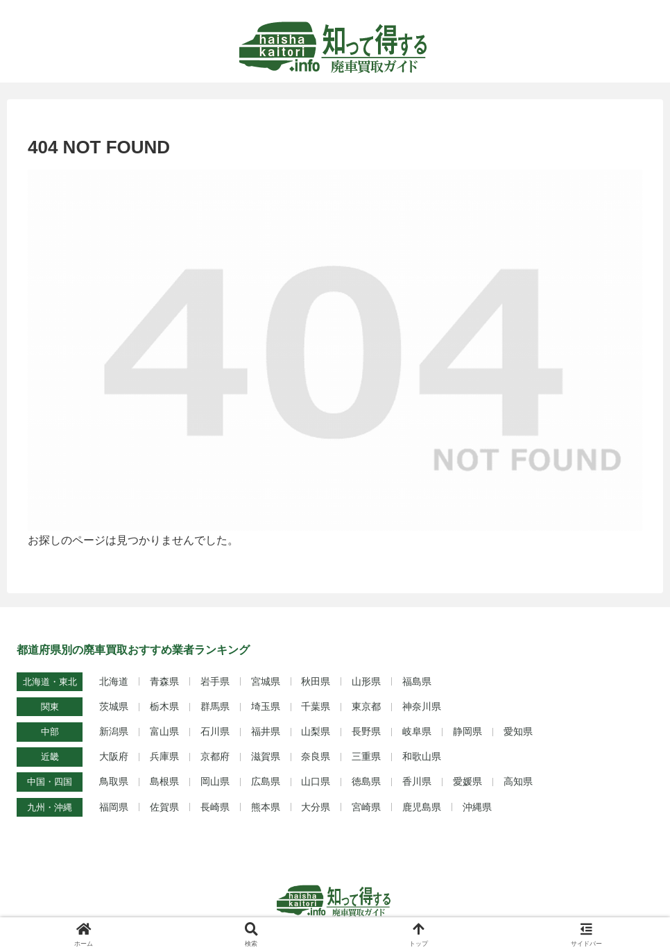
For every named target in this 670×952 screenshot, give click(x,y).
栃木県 (164, 706)
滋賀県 (265, 756)
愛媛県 (467, 781)
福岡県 (113, 807)
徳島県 (366, 781)
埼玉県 (265, 706)
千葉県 (315, 706)
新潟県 (113, 731)
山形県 (366, 681)
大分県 (315, 807)
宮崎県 (366, 807)
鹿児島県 (421, 807)
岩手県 (215, 681)
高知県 (518, 781)
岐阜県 (416, 731)
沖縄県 (477, 807)
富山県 (164, 731)
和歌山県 (421, 756)
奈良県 (315, 756)
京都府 (215, 756)
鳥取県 (113, 781)
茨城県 (113, 706)
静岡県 (467, 731)
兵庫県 (164, 756)
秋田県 (315, 681)
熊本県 (265, 807)
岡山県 (215, 781)
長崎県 (215, 807)
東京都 (366, 706)
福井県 (265, 731)
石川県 (215, 731)
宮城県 (265, 681)
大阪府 (113, 756)
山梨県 (315, 731)
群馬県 (215, 706)
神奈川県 (421, 706)
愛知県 (518, 731)
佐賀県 (164, 807)
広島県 (265, 781)
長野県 (366, 731)
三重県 (366, 756)
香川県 (416, 781)
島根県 (164, 781)
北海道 (113, 681)
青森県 (164, 681)
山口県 (315, 781)
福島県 (416, 681)
